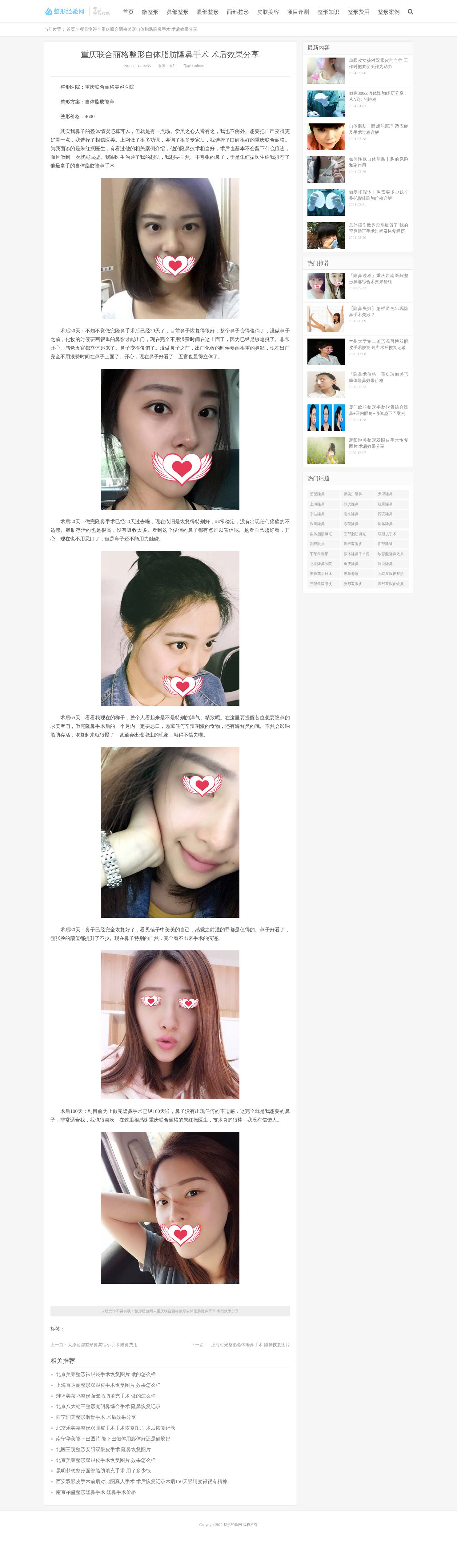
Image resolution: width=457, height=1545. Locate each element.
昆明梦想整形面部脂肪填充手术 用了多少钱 (103, 1470)
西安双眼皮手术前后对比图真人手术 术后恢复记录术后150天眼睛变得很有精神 (141, 1481)
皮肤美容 (268, 12)
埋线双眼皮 (353, 544)
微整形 (150, 12)
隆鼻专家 (351, 574)
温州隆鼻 (317, 524)
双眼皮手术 (387, 534)
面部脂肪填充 (355, 534)
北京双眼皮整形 (391, 574)
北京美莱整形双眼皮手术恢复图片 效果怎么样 (106, 1460)
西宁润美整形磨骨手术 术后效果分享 (96, 1417)
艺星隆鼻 (317, 494)
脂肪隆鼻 (385, 564)
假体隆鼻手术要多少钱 (357, 555)
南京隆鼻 (351, 514)
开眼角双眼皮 (321, 584)
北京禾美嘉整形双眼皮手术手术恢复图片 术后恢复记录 (115, 1428)
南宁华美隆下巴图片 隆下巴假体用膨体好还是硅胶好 (113, 1438)
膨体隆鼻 (385, 524)
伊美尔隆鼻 (353, 494)
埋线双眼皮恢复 (391, 584)
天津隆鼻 (385, 494)
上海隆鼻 (317, 504)
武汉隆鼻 (351, 504)
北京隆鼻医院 (321, 564)
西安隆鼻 (385, 514)
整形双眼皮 (353, 584)
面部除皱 (385, 544)
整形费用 (358, 12)
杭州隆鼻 (385, 504)
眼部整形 (208, 12)
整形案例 (389, 12)
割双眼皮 (317, 544)
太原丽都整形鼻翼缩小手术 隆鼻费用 (103, 1344)
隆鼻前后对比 (321, 574)
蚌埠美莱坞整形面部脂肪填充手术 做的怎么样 (106, 1396)
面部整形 (238, 12)
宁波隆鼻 (317, 514)
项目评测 (298, 12)
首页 (128, 12)
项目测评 (88, 29)
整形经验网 (143, 1311)
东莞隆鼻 (351, 524)
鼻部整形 (177, 12)
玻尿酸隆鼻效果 (391, 554)
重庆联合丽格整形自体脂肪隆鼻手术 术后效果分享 (198, 1311)
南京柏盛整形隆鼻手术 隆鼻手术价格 (96, 1492)
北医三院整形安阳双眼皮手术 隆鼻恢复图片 (103, 1449)
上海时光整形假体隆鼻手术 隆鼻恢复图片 (250, 1344)
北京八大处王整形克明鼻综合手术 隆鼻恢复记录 (108, 1406)
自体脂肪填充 (321, 534)
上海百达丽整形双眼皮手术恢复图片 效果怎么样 (108, 1385)
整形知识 (328, 12)
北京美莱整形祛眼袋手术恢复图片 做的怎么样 (106, 1374)
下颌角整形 (319, 554)
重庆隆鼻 (351, 564)
